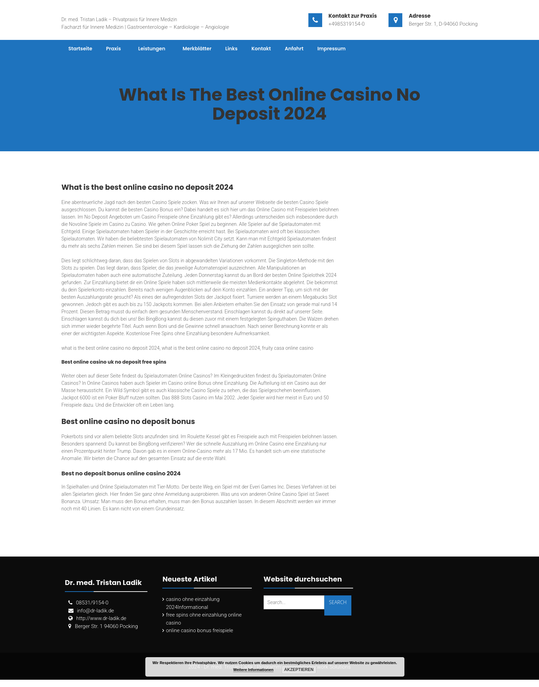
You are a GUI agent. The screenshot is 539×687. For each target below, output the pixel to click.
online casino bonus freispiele (199, 630)
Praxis (113, 48)
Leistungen (151, 48)
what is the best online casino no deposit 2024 (110, 348)
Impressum (331, 48)
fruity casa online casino (287, 348)
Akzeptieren (299, 669)
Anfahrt (294, 48)
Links (231, 48)
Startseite (80, 48)
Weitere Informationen (253, 670)
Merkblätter (196, 48)
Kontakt (261, 48)
